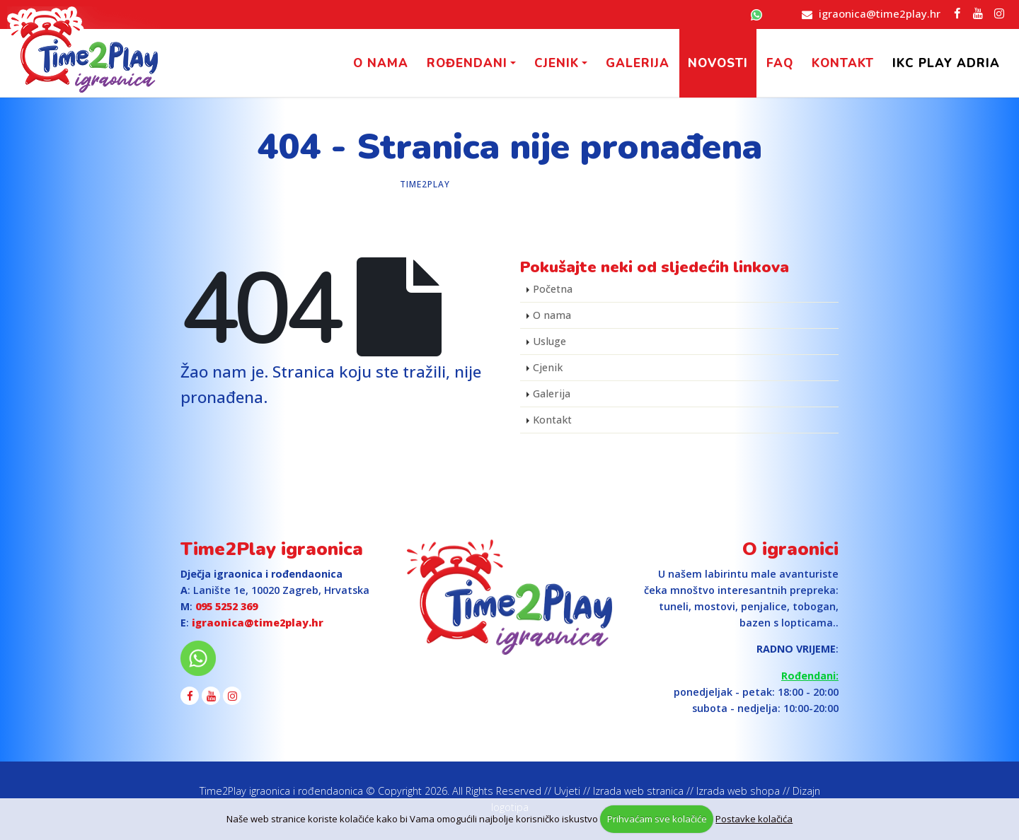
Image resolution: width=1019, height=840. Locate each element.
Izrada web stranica (638, 791)
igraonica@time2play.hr (879, 13)
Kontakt (843, 63)
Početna (552, 289)
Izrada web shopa (738, 791)
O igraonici (790, 549)
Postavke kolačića (754, 818)
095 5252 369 (226, 606)
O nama (380, 63)
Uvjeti (567, 791)
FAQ (779, 63)
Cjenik (556, 63)
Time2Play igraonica (271, 549)
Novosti (718, 63)
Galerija (637, 63)
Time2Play (425, 184)
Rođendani (467, 63)
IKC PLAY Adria (946, 63)
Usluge (549, 341)
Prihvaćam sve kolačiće (657, 818)
